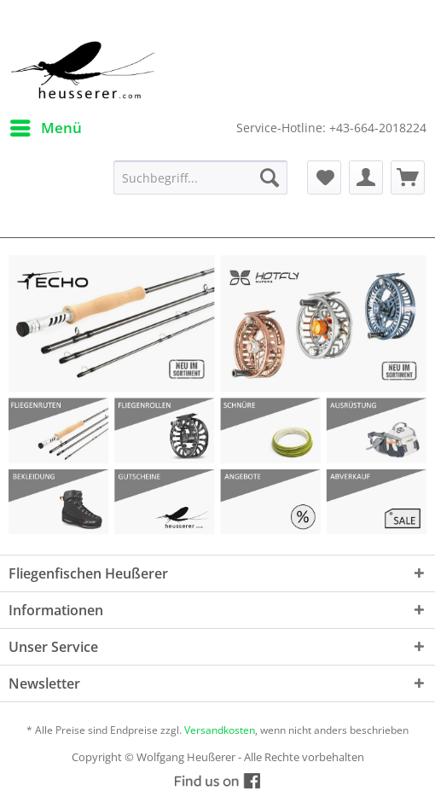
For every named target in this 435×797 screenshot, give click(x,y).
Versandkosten (219, 730)
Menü (46, 125)
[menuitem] (45, 128)
